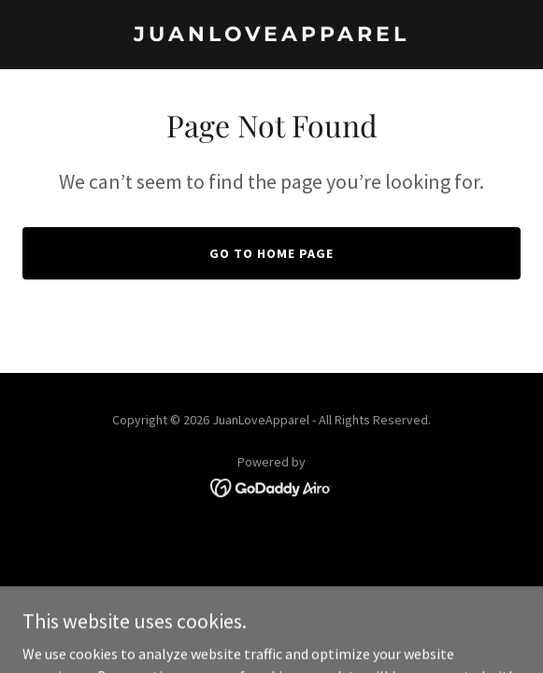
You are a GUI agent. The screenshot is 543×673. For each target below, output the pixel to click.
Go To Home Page (271, 253)
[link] (271, 35)
